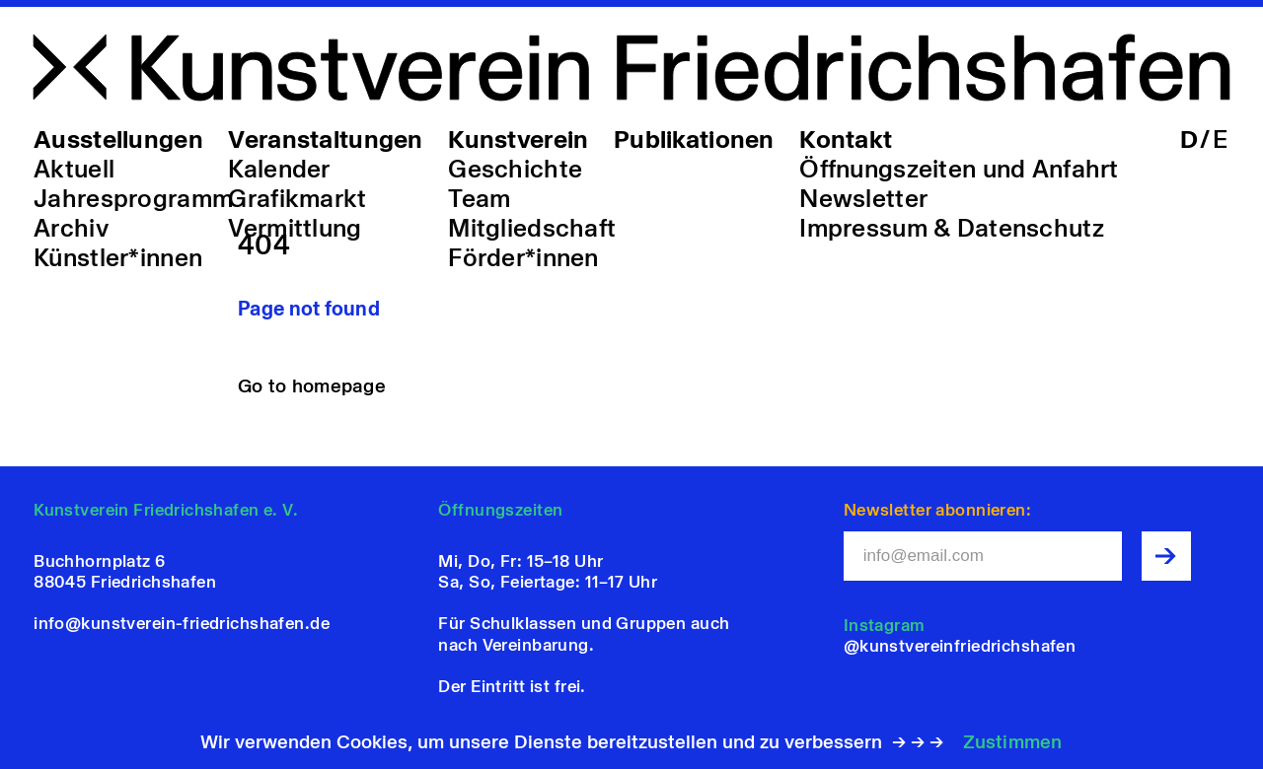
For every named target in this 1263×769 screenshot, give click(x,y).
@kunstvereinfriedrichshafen (960, 646)
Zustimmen (1012, 742)
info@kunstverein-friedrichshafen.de (182, 623)
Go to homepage (312, 386)
